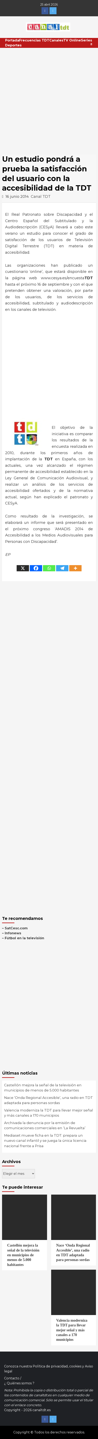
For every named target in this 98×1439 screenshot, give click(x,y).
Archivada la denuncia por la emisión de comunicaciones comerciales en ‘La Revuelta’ (44, 1125)
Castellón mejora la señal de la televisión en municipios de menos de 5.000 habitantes (43, 1088)
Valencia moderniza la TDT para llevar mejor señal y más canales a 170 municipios (48, 1113)
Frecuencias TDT (34, 40)
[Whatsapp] (49, 568)
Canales (56, 40)
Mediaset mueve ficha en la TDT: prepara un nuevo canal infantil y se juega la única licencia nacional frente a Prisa (45, 1140)
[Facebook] (36, 568)
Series (86, 40)
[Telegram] (62, 568)
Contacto (11, 1378)
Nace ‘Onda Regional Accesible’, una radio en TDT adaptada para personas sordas (48, 1100)
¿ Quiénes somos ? (19, 1383)
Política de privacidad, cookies (57, 1366)
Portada (12, 40)
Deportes (13, 45)
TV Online (72, 40)
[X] (23, 568)
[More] (75, 568)
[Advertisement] (49, 99)
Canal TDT (41, 196)
